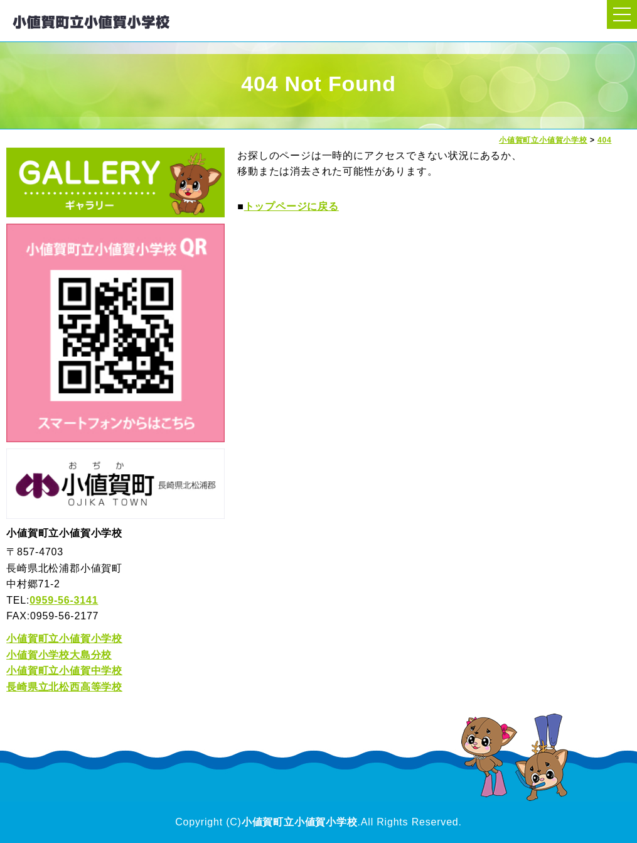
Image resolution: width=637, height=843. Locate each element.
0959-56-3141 (63, 600)
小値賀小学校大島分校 (59, 655)
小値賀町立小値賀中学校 (64, 670)
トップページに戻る (291, 206)
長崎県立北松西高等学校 (64, 687)
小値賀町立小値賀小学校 (64, 638)
